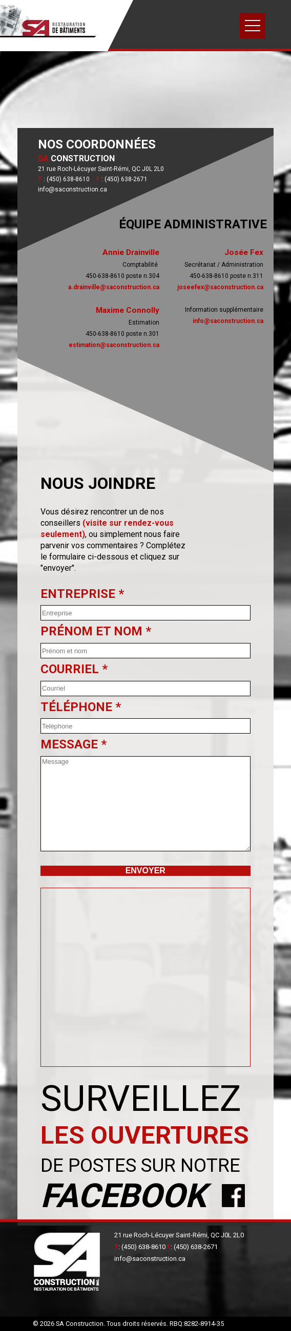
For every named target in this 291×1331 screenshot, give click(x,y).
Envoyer (145, 870)
